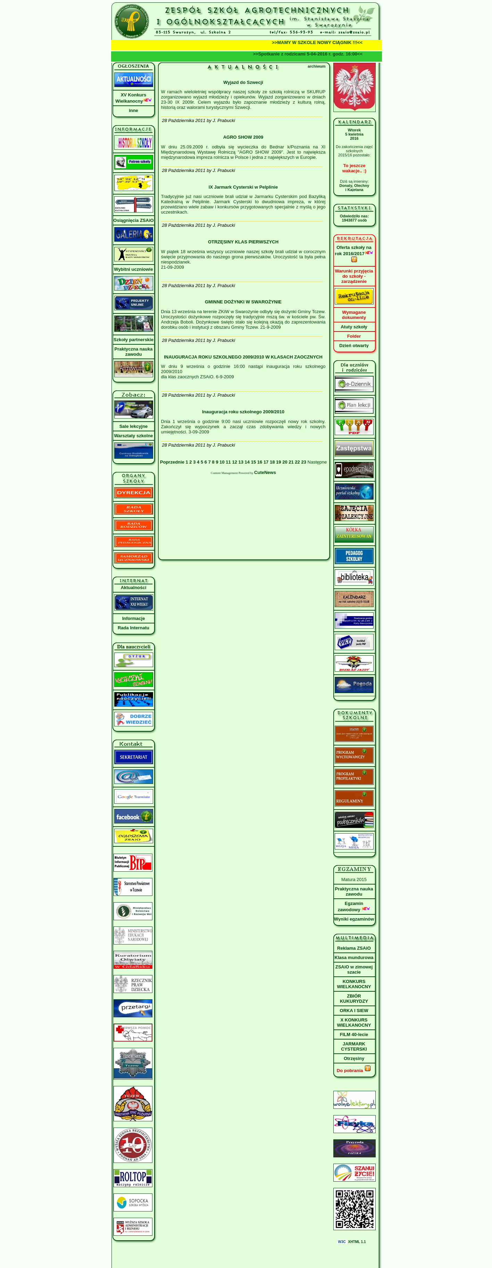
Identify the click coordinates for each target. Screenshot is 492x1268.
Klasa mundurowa (354, 957)
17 (266, 462)
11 (228, 462)
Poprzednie (173, 462)
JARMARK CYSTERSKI (354, 1046)
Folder (354, 336)
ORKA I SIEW (354, 1010)
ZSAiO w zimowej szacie (354, 969)
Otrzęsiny (354, 1058)
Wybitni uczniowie (133, 269)
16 (259, 462)
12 (234, 462)
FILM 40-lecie (354, 1034)
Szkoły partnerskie (133, 339)
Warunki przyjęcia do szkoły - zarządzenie (354, 276)
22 (297, 462)
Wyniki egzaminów (354, 919)
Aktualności (134, 587)
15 (253, 462)
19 (278, 462)
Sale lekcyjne (133, 426)
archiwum (316, 66)
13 (241, 462)
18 (272, 462)
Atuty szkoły (354, 326)
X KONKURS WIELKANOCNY (354, 1022)
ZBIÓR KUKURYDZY (354, 998)
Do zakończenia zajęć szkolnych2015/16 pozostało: (354, 151)
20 (284, 462)
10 (221, 462)
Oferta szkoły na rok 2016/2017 (354, 254)
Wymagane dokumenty (354, 315)
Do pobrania (354, 1070)
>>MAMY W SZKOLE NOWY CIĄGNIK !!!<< (321, 42)
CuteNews (265, 472)
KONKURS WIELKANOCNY (354, 984)
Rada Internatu (133, 627)
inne (133, 110)
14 (247, 462)
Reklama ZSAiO (354, 948)
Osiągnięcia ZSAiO (133, 220)
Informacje (133, 618)
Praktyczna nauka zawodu (134, 351)
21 (291, 462)
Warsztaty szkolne (133, 435)
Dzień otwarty (354, 345)
